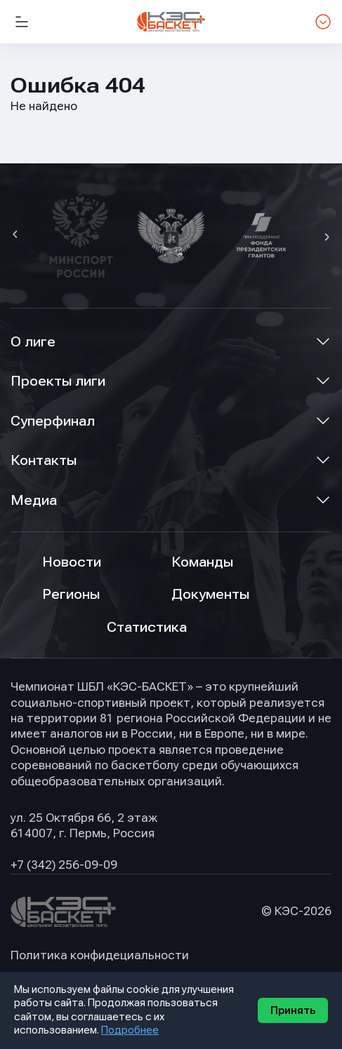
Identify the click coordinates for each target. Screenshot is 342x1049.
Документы (210, 594)
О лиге (33, 342)
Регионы (71, 594)
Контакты (44, 460)
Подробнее (130, 1030)
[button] (17, 235)
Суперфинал (53, 421)
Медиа (34, 500)
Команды (202, 562)
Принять (292, 1010)
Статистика (147, 627)
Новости (71, 562)
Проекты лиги (58, 381)
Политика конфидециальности (100, 955)
